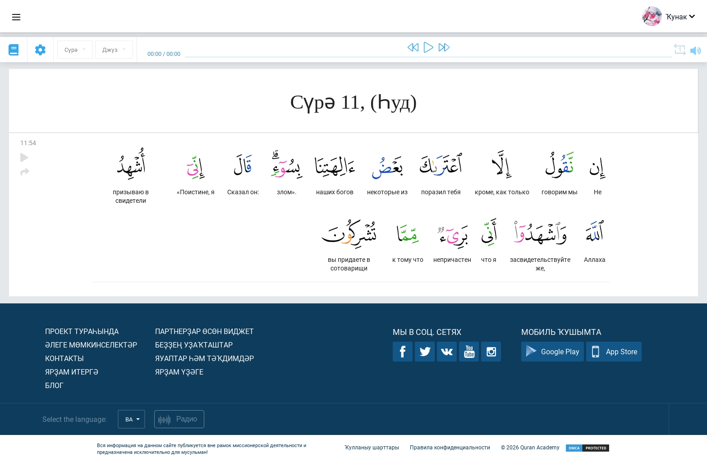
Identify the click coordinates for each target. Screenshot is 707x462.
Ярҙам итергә (71, 371)
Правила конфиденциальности (450, 447)
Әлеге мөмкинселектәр (91, 344)
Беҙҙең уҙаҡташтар (194, 344)
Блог (54, 385)
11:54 (28, 142)
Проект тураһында (82, 331)
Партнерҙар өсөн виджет (204, 331)
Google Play (552, 352)
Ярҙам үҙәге (179, 371)
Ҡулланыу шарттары (371, 447)
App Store (614, 352)
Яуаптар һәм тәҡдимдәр (204, 358)
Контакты (64, 358)
